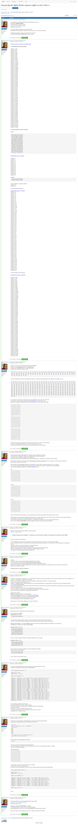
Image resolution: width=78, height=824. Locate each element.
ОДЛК (3, 1)
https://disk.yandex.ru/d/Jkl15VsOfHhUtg (18, 25)
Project (8, 1)
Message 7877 (12, 662)
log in (13, 15)
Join (70, 1)
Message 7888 (12, 797)
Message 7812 (12, 451)
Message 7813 (12, 527)
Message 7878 (12, 717)
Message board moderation (5, 13)
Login (74, 1)
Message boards (4, 12)
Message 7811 (12, 361)
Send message (4, 28)
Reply (23, 37)
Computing (14, 1)
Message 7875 (12, 574)
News (9, 12)
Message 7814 (12, 556)
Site (26, 1)
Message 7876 (12, 607)
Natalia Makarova (6, 19)
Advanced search (4, 9)
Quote (26, 37)
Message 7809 (12, 19)
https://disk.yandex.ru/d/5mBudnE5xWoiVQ (19, 802)
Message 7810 (12, 40)
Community (20, 1)
